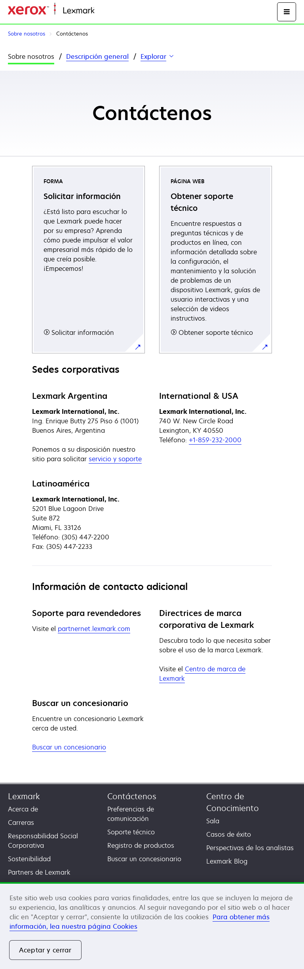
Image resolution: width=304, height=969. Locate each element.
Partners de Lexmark (39, 872)
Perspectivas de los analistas (250, 847)
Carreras (21, 822)
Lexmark (24, 796)
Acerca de (23, 809)
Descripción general (97, 56)
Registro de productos (140, 845)
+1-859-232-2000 (215, 440)
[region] (152, 925)
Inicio (101, 11)
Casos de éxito (228, 834)
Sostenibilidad (29, 858)
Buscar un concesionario (69, 747)
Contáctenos (131, 796)
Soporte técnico (131, 832)
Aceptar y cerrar (45, 950)
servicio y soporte (115, 459)
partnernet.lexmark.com (94, 628)
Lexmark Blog (226, 861)
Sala (212, 821)
